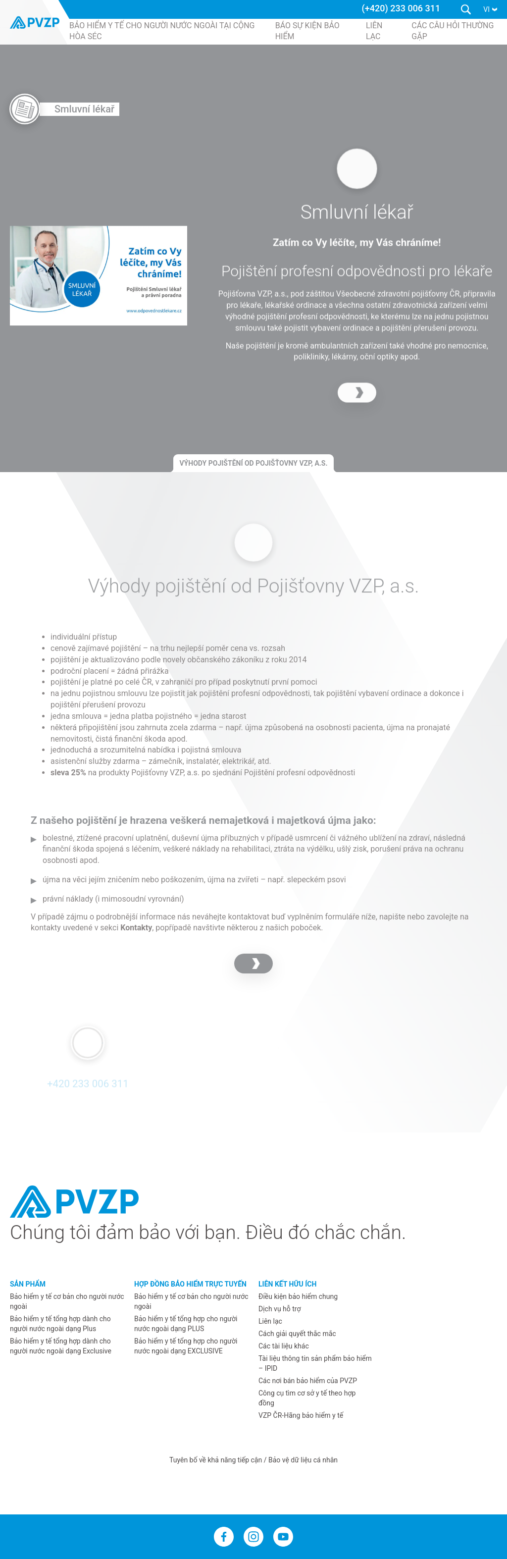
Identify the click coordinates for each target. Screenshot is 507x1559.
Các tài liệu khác (283, 1346)
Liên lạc (270, 1321)
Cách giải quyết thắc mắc (297, 1334)
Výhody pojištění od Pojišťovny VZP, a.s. (253, 463)
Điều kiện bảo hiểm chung (298, 1296)
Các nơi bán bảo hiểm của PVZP (307, 1381)
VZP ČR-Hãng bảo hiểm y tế (300, 1415)
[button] (490, 9)
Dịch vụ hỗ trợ (279, 1309)
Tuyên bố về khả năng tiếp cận (216, 1460)
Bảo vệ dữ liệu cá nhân (303, 1460)
